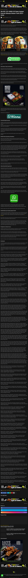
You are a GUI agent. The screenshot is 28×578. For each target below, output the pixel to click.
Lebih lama (25, 503)
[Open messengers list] (2, 575)
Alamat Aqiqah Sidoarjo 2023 (7, 526)
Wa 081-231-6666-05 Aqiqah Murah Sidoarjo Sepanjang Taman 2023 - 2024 (16, 534)
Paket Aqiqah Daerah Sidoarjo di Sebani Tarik (13, 490)
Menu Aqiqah (5, 9)
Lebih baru (2, 503)
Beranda (2, 9)
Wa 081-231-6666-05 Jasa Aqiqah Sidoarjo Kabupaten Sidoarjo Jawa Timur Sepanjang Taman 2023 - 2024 (16, 529)
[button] (1, 1)
